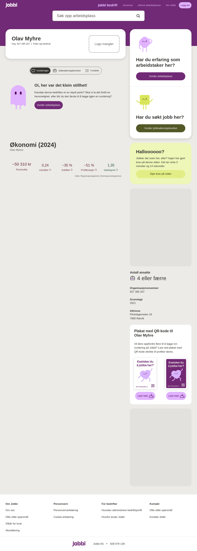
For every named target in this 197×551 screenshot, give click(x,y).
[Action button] (138, 16)
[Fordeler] (92, 71)
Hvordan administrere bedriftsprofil (122, 510)
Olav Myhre (16, 149)
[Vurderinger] (40, 71)
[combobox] (98, 15)
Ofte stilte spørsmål (17, 517)
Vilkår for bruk (14, 523)
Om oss (10, 510)
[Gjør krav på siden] (160, 174)
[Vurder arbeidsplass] (48, 105)
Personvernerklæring (66, 510)
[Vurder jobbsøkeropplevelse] (160, 128)
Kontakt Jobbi (158, 517)
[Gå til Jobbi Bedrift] (107, 5)
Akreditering (13, 530)
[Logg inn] (185, 5)
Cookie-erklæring (64, 517)
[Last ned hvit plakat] (145, 396)
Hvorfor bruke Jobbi (113, 517)
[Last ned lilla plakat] (176, 396)
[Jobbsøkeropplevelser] (67, 71)
